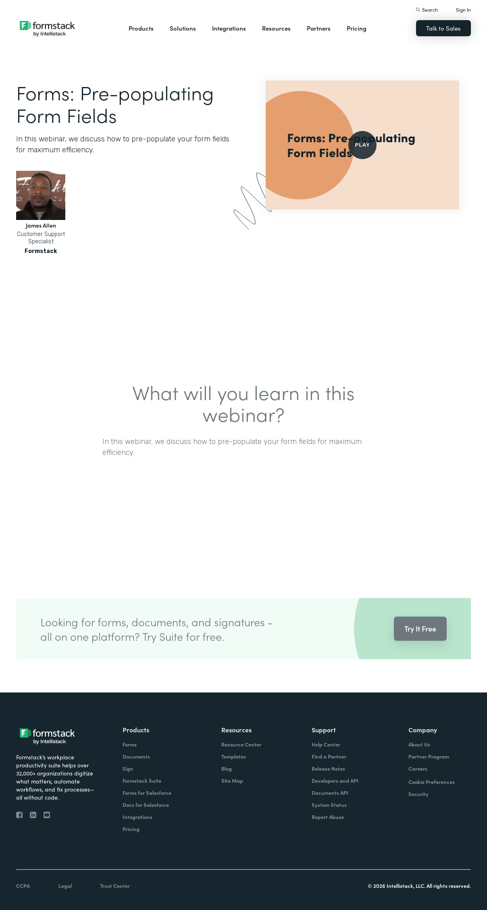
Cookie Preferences (431, 782)
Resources (276, 28)
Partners (319, 28)
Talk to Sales (443, 28)
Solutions (183, 28)
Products (141, 28)
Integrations (229, 28)
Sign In (463, 9)
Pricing (356, 28)
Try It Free (420, 638)
